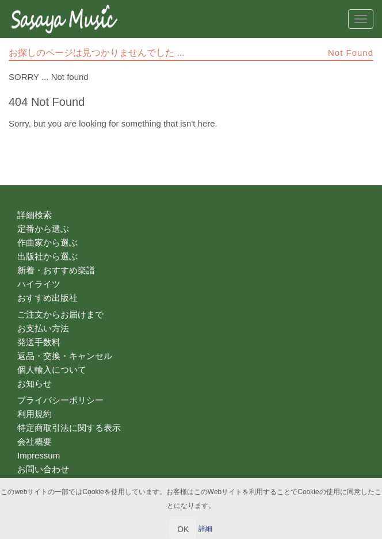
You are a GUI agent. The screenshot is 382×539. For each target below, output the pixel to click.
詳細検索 (34, 215)
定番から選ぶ (43, 229)
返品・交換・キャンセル (64, 356)
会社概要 (34, 441)
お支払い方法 (43, 328)
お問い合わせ (43, 469)
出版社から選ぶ (47, 256)
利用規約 (34, 414)
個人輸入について (51, 369)
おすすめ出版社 (47, 298)
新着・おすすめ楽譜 (56, 270)
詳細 (205, 529)
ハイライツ (38, 284)
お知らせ (34, 383)
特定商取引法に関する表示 (69, 428)
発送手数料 (38, 342)
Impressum (38, 455)
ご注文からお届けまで (60, 314)
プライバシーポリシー (60, 400)
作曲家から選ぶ (47, 242)
